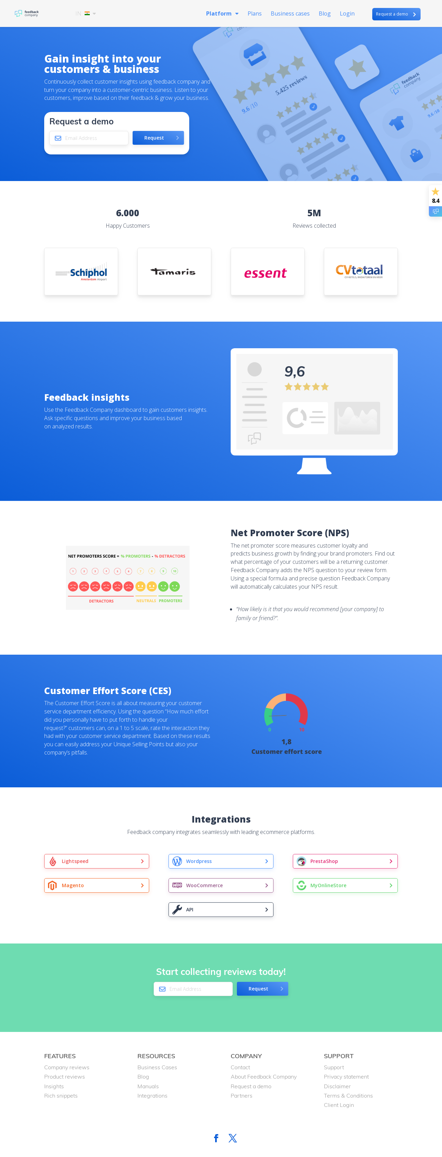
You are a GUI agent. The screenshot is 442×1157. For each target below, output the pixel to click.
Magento (73, 885)
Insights (54, 1086)
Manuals (148, 1086)
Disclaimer (337, 1086)
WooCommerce (204, 885)
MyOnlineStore (328, 885)
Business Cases (157, 1067)
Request (154, 137)
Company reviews (66, 1067)
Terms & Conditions (348, 1095)
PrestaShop (324, 861)
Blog (325, 14)
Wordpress (199, 861)
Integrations (152, 1095)
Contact (240, 1067)
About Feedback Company (264, 1076)
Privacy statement (346, 1076)
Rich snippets (61, 1095)
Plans (255, 14)
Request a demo (392, 14)
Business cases (290, 14)
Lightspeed (75, 861)
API (189, 909)
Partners (241, 1095)
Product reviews (64, 1076)
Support (334, 1067)
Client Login (339, 1104)
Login (347, 14)
